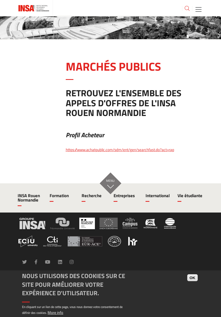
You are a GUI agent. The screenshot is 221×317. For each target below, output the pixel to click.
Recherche (92, 195)
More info (55, 312)
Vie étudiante (190, 195)
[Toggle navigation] (198, 9)
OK (192, 278)
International (158, 195)
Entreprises (124, 195)
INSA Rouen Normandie (29, 197)
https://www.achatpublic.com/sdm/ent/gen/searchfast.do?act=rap (120, 150)
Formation (59, 195)
